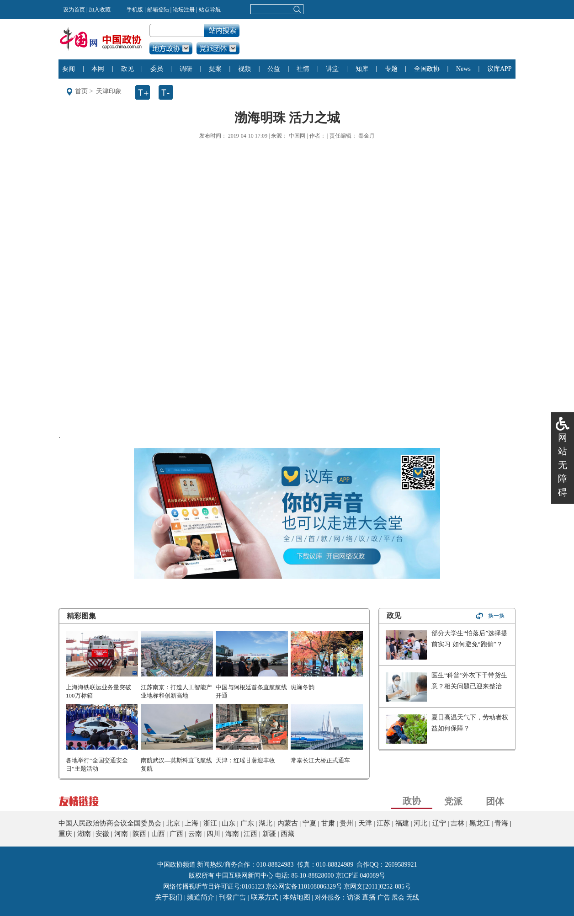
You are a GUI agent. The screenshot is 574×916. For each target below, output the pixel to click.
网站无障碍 (562, 464)
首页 (81, 91)
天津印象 (109, 91)
